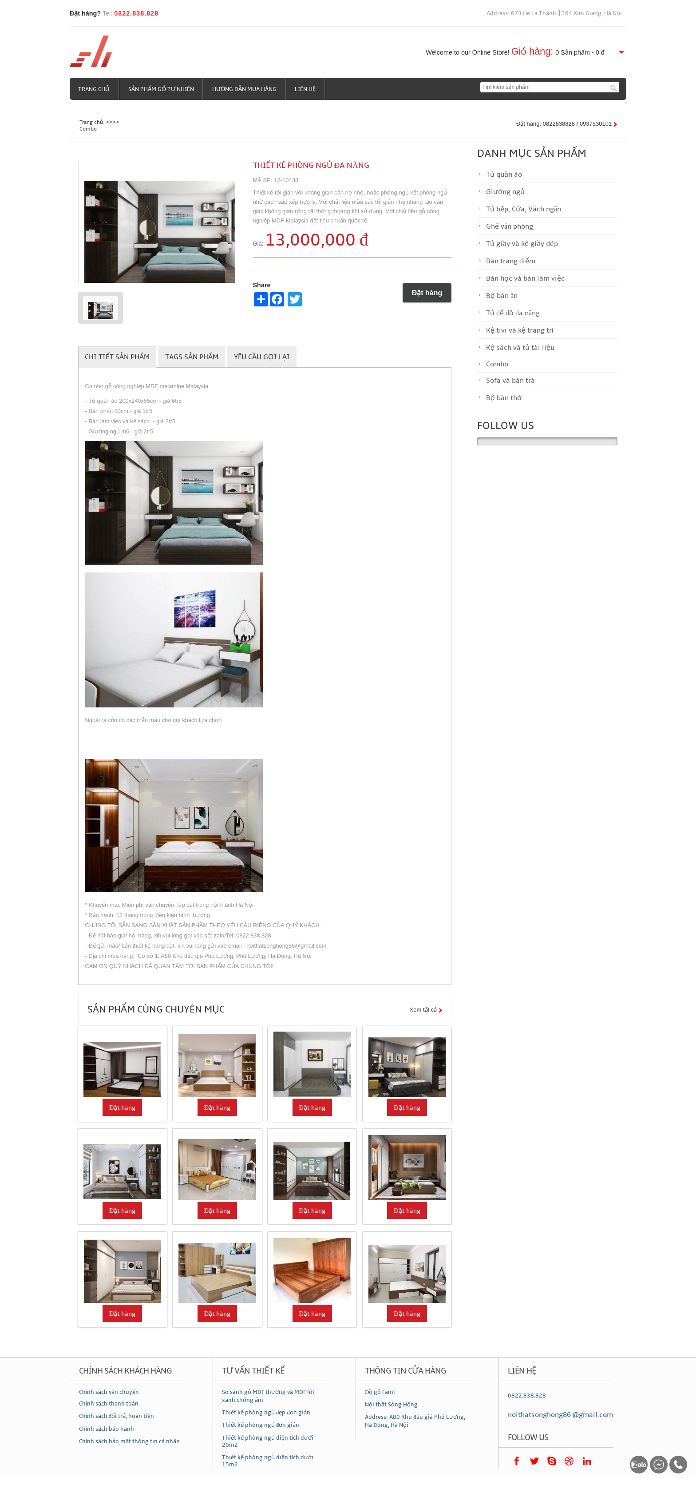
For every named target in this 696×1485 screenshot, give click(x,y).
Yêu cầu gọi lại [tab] (262, 357)
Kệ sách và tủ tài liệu (520, 347)
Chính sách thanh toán (108, 1403)
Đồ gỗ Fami (380, 1392)
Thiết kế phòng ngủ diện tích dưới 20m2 (267, 1441)
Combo (88, 129)
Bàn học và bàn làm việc (525, 278)
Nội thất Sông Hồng (391, 1404)
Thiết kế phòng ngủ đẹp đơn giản (266, 1412)
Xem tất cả (423, 1009)
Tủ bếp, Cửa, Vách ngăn (523, 209)
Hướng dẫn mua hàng (245, 89)
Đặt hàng (427, 293)
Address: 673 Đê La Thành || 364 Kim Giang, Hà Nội (554, 13)
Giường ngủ (505, 191)
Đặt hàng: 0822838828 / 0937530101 (564, 123)
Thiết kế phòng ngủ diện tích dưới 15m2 (267, 1461)
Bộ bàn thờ (504, 397)
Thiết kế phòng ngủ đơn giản (261, 1425)
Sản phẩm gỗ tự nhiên (161, 89)
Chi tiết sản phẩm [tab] (117, 357)
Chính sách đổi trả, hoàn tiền (116, 1416)
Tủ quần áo (504, 174)
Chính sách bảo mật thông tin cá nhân (129, 1441)
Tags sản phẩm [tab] (191, 357)
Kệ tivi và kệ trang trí (519, 330)
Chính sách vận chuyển (109, 1392)
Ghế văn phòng (509, 226)
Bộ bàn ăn (502, 295)
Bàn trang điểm (510, 261)
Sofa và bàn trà (510, 380)
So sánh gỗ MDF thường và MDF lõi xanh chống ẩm (268, 1396)
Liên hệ (306, 89)
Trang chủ (94, 89)
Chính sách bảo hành (106, 1429)
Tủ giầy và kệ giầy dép (522, 243)
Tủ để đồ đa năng (513, 313)
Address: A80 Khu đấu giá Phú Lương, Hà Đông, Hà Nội (415, 1421)
